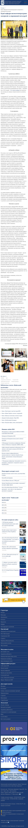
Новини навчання (15, 381)
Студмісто (3, 638)
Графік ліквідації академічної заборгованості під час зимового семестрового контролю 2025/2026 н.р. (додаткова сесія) (13, 449)
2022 (3, 513)
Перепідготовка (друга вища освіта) (9, 656)
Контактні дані (4, 789)
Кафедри (3, 624)
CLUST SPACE (4, 716)
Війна (2, 714)
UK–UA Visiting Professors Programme (10, 570)
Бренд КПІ (21, 789)
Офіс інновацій (4, 645)
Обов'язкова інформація (13, 789)
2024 (3, 507)
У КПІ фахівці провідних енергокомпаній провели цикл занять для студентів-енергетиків (10, 524)
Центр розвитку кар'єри (6, 643)
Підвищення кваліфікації (6, 658)
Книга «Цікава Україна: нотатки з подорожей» (12, 413)
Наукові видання (4, 668)
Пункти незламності (6, 812)
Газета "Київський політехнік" (7, 677)
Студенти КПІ (15, 379)
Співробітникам (4, 700)
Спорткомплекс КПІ (5, 636)
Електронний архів (5, 675)
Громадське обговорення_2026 (8, 436)
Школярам (3, 686)
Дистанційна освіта (5, 651)
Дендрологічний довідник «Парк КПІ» (10, 418)
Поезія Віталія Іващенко (7, 477)
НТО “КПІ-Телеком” (5, 633)
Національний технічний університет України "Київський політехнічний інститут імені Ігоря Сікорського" (13, 2)
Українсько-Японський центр (7, 640)
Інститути (3, 619)
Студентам (3, 695)
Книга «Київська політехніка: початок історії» (12, 415)
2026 (3, 502)
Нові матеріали (13, 790)
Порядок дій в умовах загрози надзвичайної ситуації (14, 810)
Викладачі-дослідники (6, 707)
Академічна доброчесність (7, 709)
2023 (3, 510)
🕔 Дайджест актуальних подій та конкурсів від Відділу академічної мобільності (9, 564)
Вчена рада (3, 614)
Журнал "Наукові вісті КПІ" (7, 679)
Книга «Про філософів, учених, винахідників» (12, 422)
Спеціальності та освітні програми (8, 712)
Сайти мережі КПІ (5, 665)
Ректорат (3, 612)
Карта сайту (6, 790)
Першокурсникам (5, 693)
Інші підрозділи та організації (7, 626)
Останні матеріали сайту (10, 520)
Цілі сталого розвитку (5, 719)
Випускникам (4, 697)
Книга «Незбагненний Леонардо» (9, 420)
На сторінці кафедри (15, 90)
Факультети (3, 622)
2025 (3, 505)
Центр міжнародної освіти (6, 661)
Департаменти (4, 617)
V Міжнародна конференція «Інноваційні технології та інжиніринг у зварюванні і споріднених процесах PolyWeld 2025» (14, 462)
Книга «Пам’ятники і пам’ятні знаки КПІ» (11, 411)
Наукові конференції (5, 670)
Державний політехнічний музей (8, 631)
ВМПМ (2, 378)
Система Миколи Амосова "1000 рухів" (10, 480)
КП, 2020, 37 (3, 376)
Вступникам (3, 688)
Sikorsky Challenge (5, 705)
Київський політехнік (5, 381)
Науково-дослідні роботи (6, 672)
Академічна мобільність (6, 379)
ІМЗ (7, 378)
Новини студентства (5, 383)
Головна (2, 8)
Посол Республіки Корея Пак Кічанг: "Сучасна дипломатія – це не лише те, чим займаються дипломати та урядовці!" (12, 489)
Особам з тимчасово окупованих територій (10, 690)
